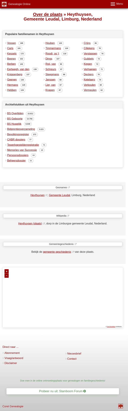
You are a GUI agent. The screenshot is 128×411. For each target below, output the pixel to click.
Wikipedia (61, 215)
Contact (71, 358)
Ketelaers (89, 79)
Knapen (50, 90)
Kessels (11, 53)
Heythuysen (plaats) (30, 223)
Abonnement (12, 353)
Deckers (89, 74)
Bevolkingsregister (18, 134)
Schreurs (51, 69)
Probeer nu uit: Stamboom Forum (62, 391)
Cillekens (89, 48)
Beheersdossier (16, 160)
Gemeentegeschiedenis (61, 244)
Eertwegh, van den (18, 69)
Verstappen (90, 53)
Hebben (11, 90)
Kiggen (88, 63)
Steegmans (52, 74)
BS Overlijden (15, 113)
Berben (11, 63)
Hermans (12, 84)
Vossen (11, 43)
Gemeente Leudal (59, 195)
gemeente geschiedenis (57, 251)
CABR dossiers (16, 139)
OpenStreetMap (111, 326)
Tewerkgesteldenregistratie (23, 144)
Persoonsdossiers (17, 155)
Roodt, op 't (52, 53)
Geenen (12, 79)
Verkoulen (90, 84)
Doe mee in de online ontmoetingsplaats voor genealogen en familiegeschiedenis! (62, 380)
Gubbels (89, 58)
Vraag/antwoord (13, 358)
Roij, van (51, 63)
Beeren (11, 58)
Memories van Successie (22, 150)
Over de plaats (47, 14)
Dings (49, 58)
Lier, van (51, 84)
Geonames (61, 187)
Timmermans (53, 48)
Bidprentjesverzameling (21, 129)
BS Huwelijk (14, 123)
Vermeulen (90, 90)
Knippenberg (14, 74)
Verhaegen (90, 69)
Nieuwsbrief (74, 353)
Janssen (51, 79)
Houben (50, 43)
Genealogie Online (19, 4)
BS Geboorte (15, 118)
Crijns (87, 43)
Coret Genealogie (12, 406)
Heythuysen (37, 195)
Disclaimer (10, 363)
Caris (10, 48)
